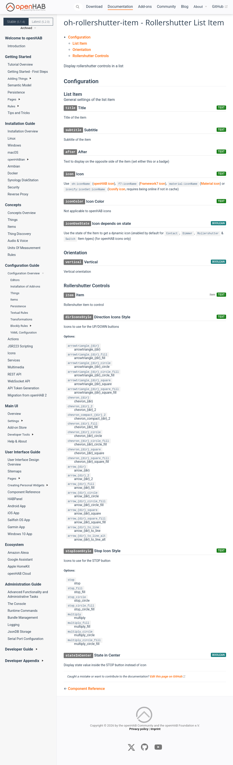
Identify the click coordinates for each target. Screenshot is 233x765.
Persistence (16, 92)
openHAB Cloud (19, 573)
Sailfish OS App (19, 520)
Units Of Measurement (24, 248)
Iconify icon (117, 189)
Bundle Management (23, 617)
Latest (40, 21)
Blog (184, 6)
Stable (16, 21)
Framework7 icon (152, 183)
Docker (13, 173)
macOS (13, 152)
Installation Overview (23, 131)
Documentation (120, 6)
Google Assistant (20, 559)
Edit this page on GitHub (168, 676)
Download (94, 6)
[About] (200, 6)
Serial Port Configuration (25, 639)
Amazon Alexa (18, 552)
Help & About (17, 441)
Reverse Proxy (18, 194)
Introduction (16, 46)
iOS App (13, 513)
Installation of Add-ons (25, 286)
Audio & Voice (18, 241)
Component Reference (24, 492)
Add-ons (145, 6)
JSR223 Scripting (20, 346)
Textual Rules (19, 312)
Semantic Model (19, 85)
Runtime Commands (23, 611)
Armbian (14, 166)
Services (14, 360)
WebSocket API (19, 381)
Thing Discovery (19, 234)
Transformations (21, 319)
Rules (12, 255)
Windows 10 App (20, 534)
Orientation (82, 49)
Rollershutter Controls (91, 56)
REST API (14, 374)
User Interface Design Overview (23, 462)
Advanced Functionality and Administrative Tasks (28, 594)
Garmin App (16, 527)
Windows (14, 145)
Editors (15, 280)
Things (13, 220)
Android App (17, 506)
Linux (11, 138)
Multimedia (16, 367)
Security (13, 187)
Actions (13, 339)
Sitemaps (14, 471)
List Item (80, 43)
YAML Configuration (23, 332)
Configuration (79, 37)
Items (12, 227)
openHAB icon (103, 183)
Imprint (156, 730)
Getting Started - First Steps (28, 71)
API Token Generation (23, 388)
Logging (13, 625)
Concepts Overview (22, 213)
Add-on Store (17, 427)
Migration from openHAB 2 (27, 395)
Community (166, 6)
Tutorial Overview (20, 64)
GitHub (220, 6)
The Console (17, 604)
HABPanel (15, 499)
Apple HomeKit (19, 566)
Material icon (210, 183)
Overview (14, 414)
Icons (12, 353)
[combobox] (78, 7)
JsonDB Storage (19, 631)
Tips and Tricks (19, 113)
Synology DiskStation (23, 180)
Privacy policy (138, 730)
